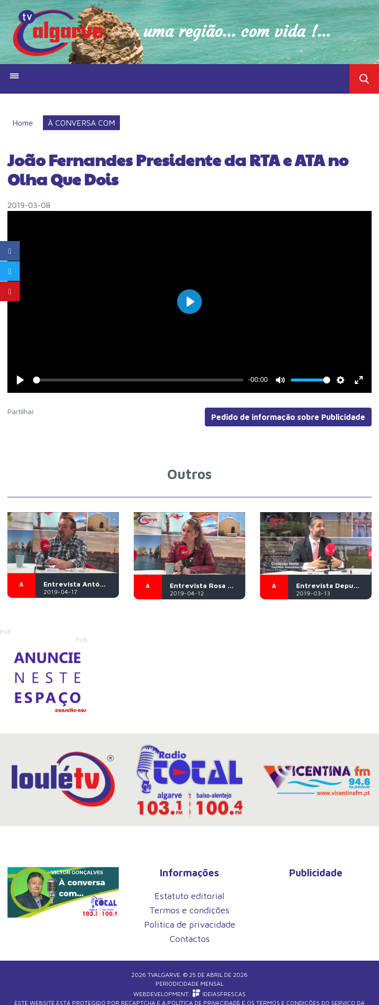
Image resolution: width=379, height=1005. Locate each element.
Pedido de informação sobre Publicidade (288, 417)
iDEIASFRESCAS (219, 994)
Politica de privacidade (189, 924)
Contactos (190, 939)
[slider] (138, 380)
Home (22, 122)
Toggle (364, 79)
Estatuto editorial (189, 896)
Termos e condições (189, 910)
